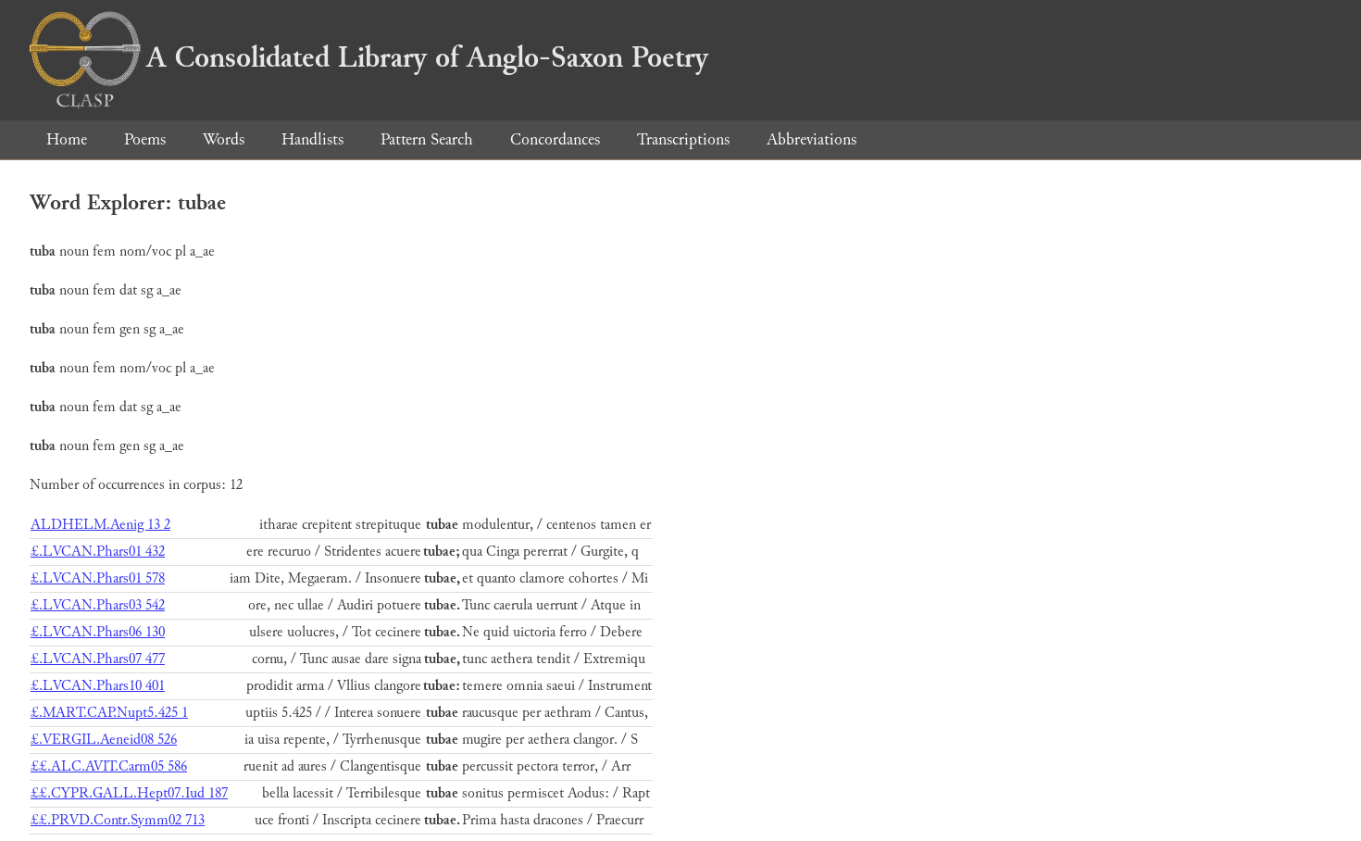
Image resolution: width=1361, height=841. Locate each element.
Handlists (312, 139)
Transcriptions (683, 139)
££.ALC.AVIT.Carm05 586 (109, 766)
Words (223, 139)
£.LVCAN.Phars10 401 (98, 686)
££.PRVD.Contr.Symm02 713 (118, 820)
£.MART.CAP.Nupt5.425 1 (109, 712)
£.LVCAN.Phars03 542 (98, 605)
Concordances (555, 139)
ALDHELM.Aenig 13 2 (100, 524)
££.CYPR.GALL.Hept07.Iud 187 (129, 793)
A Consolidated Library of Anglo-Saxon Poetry (369, 57)
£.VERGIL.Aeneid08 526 (104, 739)
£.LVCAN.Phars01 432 (98, 551)
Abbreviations (811, 139)
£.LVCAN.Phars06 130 (98, 632)
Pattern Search (427, 139)
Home (66, 139)
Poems (145, 139)
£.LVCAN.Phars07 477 (98, 659)
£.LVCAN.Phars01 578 (98, 578)
